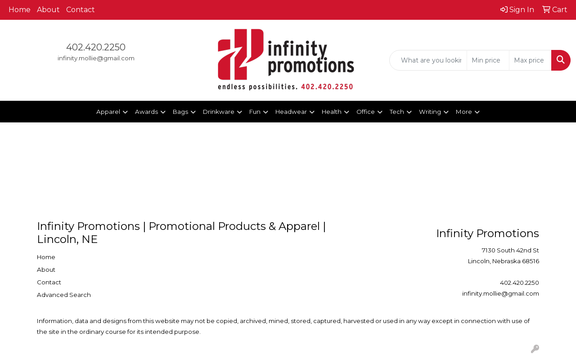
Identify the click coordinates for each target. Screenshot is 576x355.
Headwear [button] (291, 111)
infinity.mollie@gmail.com (96, 58)
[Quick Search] (428, 60)
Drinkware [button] (218, 111)
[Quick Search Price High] (530, 60)
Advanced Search (64, 294)
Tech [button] (397, 111)
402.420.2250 (96, 47)
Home (20, 9)
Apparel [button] (108, 111)
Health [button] (332, 111)
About (48, 9)
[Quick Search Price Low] (488, 60)
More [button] (464, 111)
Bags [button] (180, 111)
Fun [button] (255, 111)
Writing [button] (430, 111)
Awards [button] (146, 111)
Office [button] (365, 111)
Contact (80, 9)
